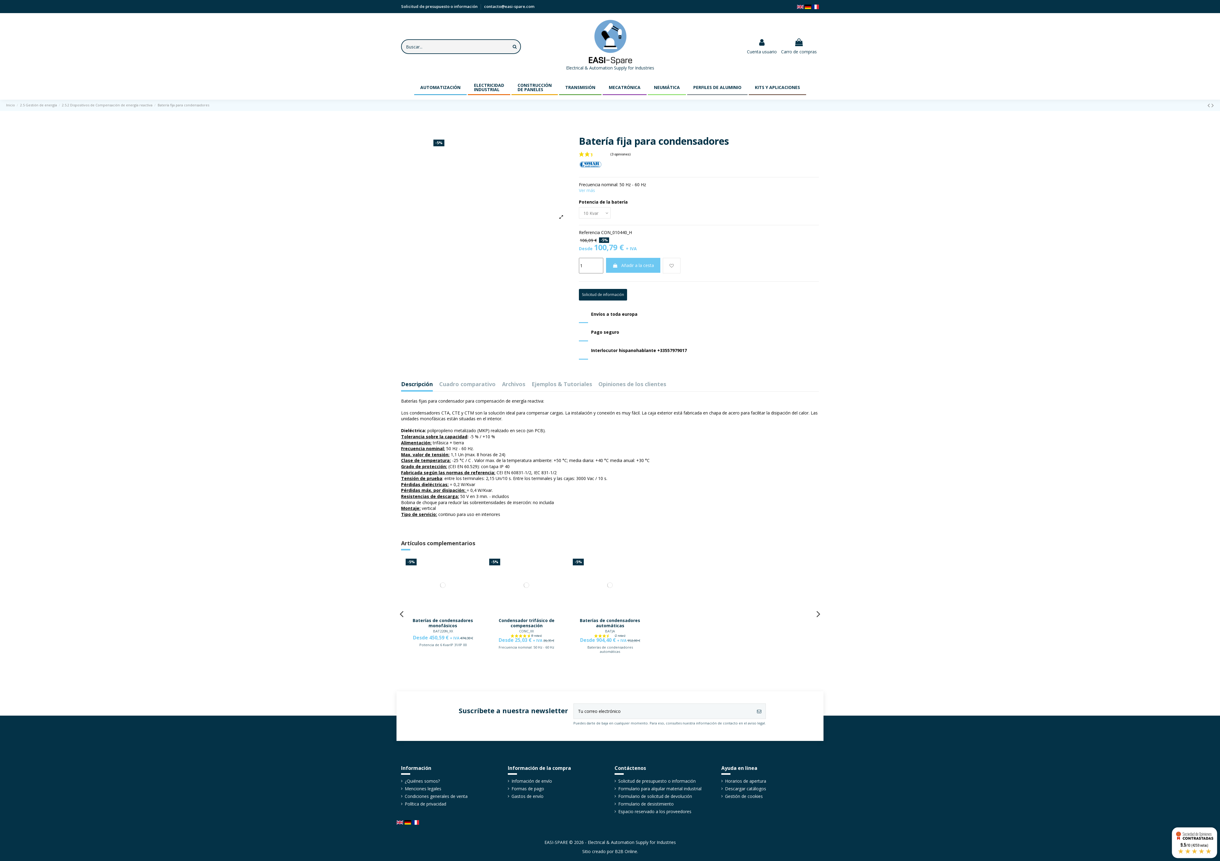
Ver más (587, 190)
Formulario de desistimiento (646, 804)
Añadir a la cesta (633, 265)
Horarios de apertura (745, 781)
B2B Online (626, 851)
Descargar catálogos (745, 789)
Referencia (589, 232)
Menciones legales (423, 789)
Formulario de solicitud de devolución (655, 796)
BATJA (610, 631)
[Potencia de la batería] (595, 213)
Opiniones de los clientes (632, 384)
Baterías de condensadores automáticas (610, 622)
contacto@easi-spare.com (509, 6)
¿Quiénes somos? (422, 781)
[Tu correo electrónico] (663, 711)
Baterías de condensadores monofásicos (443, 622)
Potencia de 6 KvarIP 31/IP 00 (443, 644)
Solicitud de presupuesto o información (440, 6)
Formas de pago (527, 789)
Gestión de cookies (744, 796)
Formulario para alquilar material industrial (660, 789)
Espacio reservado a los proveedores (654, 811)
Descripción (417, 384)
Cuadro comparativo (467, 384)
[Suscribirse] (759, 711)
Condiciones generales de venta (436, 796)
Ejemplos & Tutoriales (562, 384)
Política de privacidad (425, 804)
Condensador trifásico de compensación (526, 622)
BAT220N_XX (443, 631)
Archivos (513, 384)
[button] (440, 87)
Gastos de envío (527, 796)
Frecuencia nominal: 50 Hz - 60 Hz (526, 647)
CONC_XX (526, 631)
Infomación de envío (531, 781)
